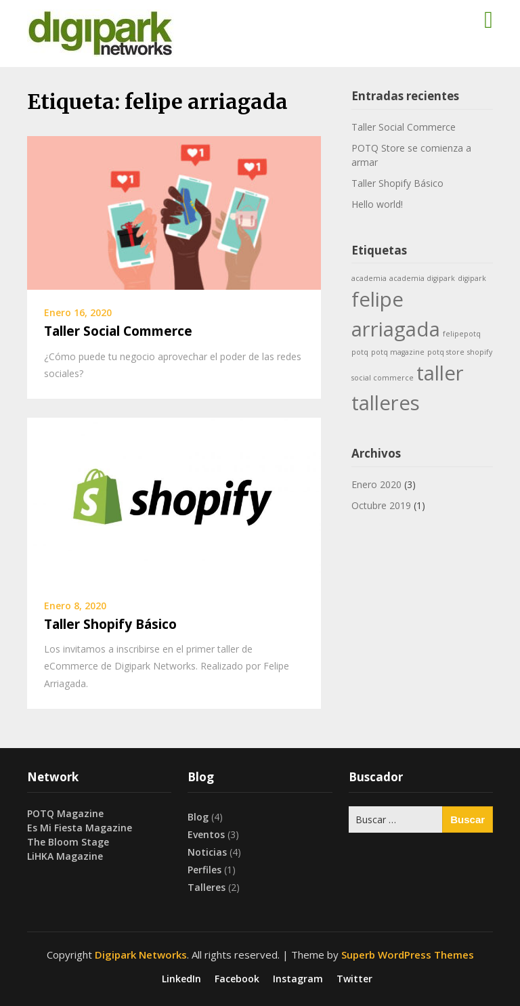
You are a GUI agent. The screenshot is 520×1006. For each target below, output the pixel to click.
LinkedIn (181, 979)
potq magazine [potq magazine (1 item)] (398, 352)
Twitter (354, 979)
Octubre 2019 (381, 505)
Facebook (237, 979)
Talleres (206, 887)
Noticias (207, 852)
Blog (198, 816)
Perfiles (204, 869)
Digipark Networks (141, 954)
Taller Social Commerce (118, 331)
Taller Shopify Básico (110, 624)
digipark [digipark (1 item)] (472, 278)
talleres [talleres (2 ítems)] (385, 402)
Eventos (206, 834)
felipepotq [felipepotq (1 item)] (462, 333)
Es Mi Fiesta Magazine (79, 827)
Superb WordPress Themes (407, 954)
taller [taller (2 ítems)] (440, 373)
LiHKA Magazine (65, 856)
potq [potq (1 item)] (359, 352)
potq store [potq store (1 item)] (445, 352)
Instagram (298, 979)
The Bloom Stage (68, 841)
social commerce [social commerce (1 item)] (382, 377)
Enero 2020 (376, 484)
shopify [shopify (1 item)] (479, 352)
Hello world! (377, 204)
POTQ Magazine (65, 813)
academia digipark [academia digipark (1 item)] (422, 278)
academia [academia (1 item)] (369, 278)
